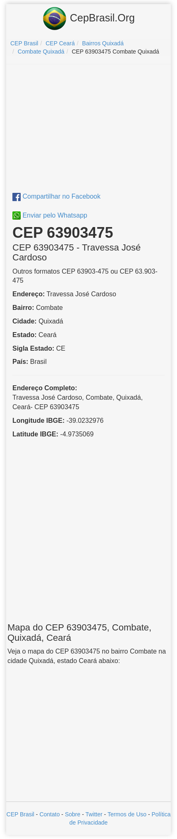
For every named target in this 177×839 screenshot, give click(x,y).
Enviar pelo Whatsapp (49, 215)
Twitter (93, 814)
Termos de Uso (127, 814)
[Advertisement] (88, 130)
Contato (49, 814)
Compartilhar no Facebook (56, 196)
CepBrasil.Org (88, 18)
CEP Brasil (20, 814)
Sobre (72, 814)
